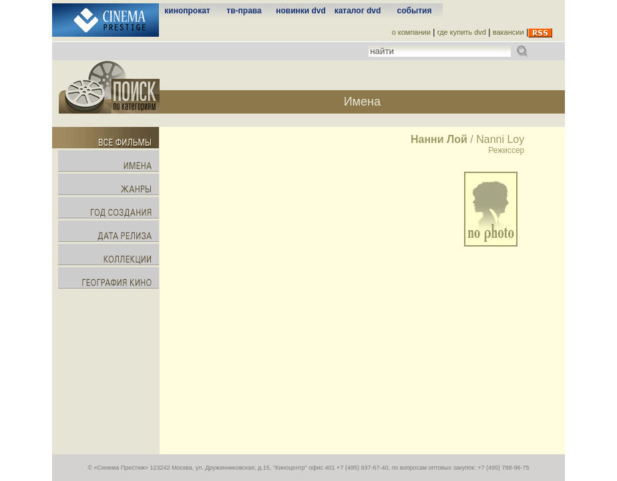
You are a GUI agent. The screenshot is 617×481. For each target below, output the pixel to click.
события (414, 10)
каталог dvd (358, 10)
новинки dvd (301, 10)
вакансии (508, 32)
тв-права (243, 10)
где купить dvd (461, 32)
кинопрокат (187, 10)
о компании (411, 32)
